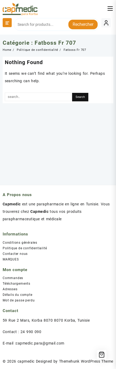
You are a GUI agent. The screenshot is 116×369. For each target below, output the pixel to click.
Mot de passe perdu (19, 300)
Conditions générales (20, 242)
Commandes (13, 278)
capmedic (26, 361)
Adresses (10, 289)
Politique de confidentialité (25, 248)
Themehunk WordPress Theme (86, 361)
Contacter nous (15, 254)
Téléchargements (16, 283)
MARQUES (11, 259)
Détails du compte (17, 295)
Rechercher (83, 24)
